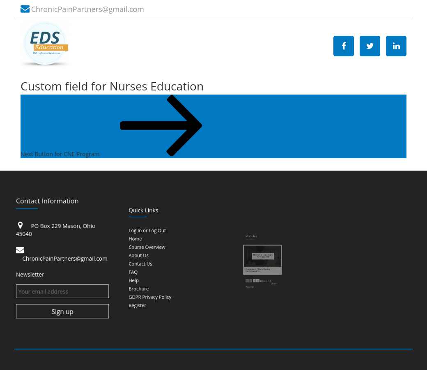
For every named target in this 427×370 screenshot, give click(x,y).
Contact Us (150, 261)
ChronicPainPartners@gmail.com (87, 9)
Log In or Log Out (154, 243)
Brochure (149, 275)
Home (147, 247)
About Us (149, 257)
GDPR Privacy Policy (156, 280)
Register (149, 285)
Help (146, 271)
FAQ (146, 266)
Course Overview (154, 252)
